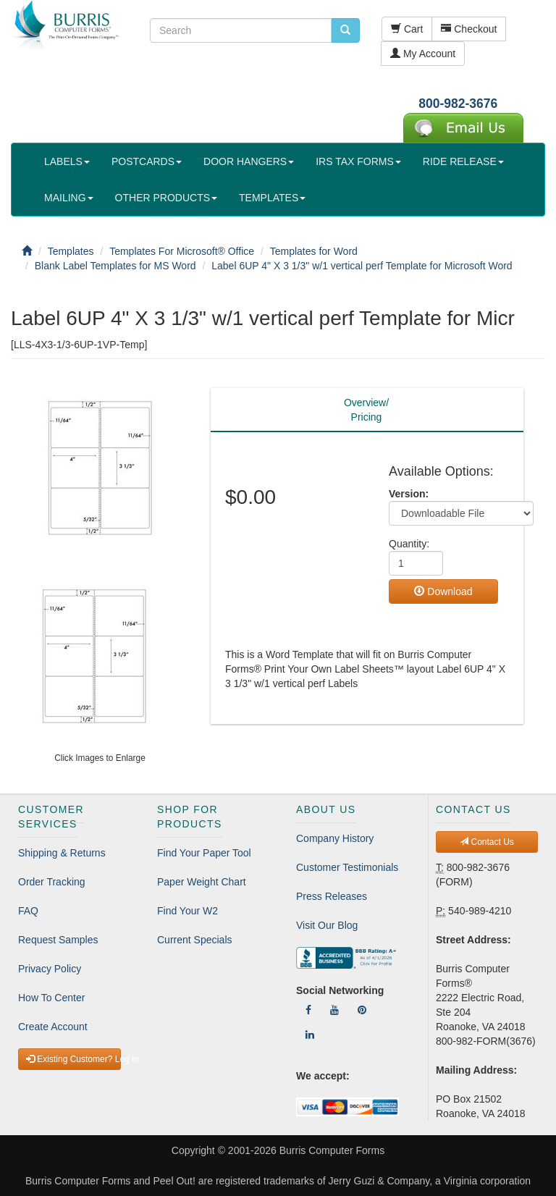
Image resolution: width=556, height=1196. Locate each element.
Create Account (53, 1026)
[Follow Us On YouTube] (334, 1010)
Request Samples (58, 940)
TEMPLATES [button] (272, 197)
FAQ (28, 911)
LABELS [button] (67, 161)
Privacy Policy (49, 968)
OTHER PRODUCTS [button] (166, 197)
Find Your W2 (187, 911)
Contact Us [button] (487, 842)
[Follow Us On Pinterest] (362, 1010)
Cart (407, 29)
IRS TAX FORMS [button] (358, 161)
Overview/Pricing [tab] (366, 410)
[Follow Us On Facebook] (308, 1010)
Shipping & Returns (62, 853)
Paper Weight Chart (201, 882)
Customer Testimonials (347, 867)
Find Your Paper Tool (204, 853)
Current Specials (194, 940)
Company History (335, 838)
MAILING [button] (68, 197)
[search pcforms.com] (345, 30)
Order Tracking (51, 882)
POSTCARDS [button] (146, 161)
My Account (422, 53)
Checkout (469, 29)
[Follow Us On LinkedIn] (310, 1034)
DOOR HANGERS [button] (248, 161)
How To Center (51, 997)
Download (443, 591)
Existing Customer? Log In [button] (73, 1059)
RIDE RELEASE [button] (463, 161)
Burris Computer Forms (331, 1150)
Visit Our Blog (327, 925)
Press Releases (331, 896)
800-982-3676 (457, 103)
